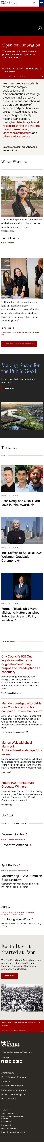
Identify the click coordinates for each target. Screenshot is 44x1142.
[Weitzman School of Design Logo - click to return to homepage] (9, 3)
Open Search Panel (34, 3)
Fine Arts (5, 1081)
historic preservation (15, 129)
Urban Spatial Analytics (13, 1094)
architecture (20, 122)
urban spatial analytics (16, 136)
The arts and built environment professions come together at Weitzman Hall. (19, 54)
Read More (10, 389)
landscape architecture (17, 133)
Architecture (7, 1072)
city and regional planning (21, 124)
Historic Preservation (12, 1085)
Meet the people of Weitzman (19, 344)
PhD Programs (8, 1098)
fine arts (35, 126)
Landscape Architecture (13, 1090)
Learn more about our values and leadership (20, 148)
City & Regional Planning (13, 1077)
